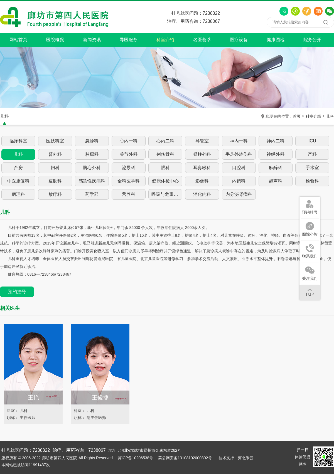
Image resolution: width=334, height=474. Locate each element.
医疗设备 (239, 39)
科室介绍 (165, 39)
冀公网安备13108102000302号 (185, 458)
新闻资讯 (92, 39)
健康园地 (275, 39)
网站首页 (18, 39)
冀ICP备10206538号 (135, 458)
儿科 (330, 116)
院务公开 (312, 39)
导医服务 (128, 39)
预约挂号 (17, 291)
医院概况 (55, 39)
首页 (297, 116)
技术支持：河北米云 (236, 458)
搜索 (325, 22)
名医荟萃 (202, 39)
